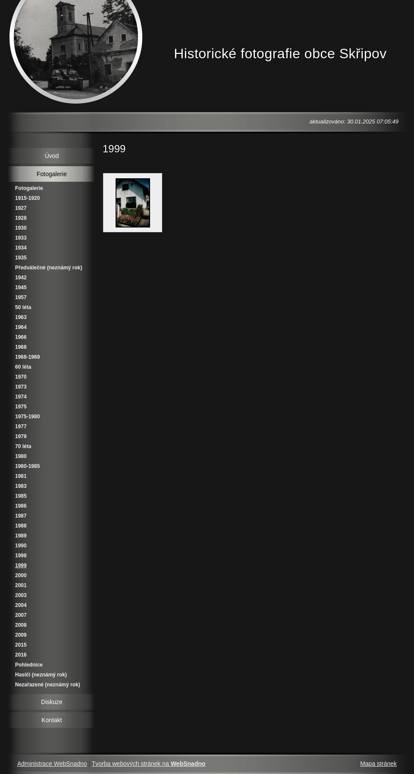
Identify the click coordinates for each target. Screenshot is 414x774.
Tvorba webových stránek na (149, 763)
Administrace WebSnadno (52, 763)
